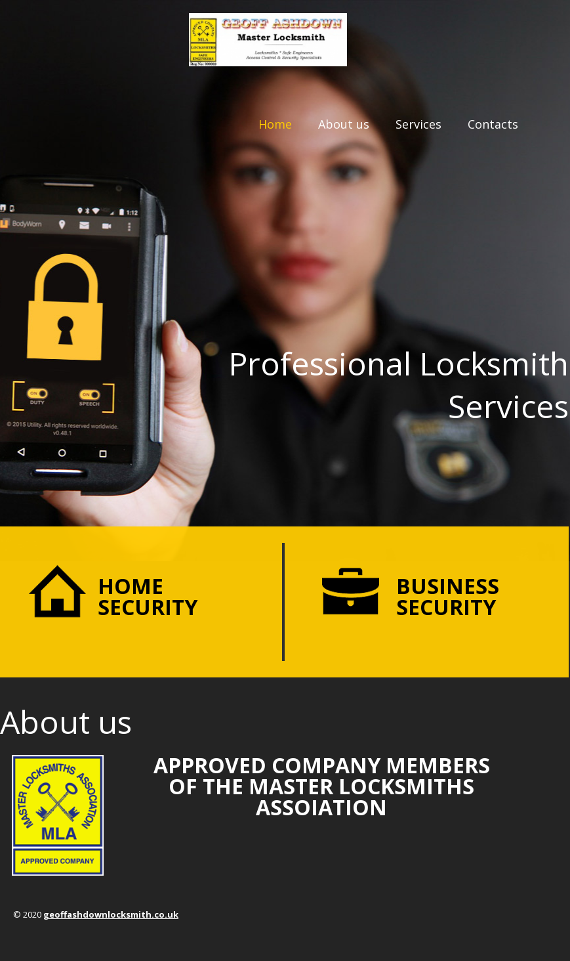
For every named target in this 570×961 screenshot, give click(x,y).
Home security (147, 596)
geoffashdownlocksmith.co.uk (110, 914)
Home (275, 124)
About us (343, 124)
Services (418, 124)
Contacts (493, 124)
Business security (447, 596)
